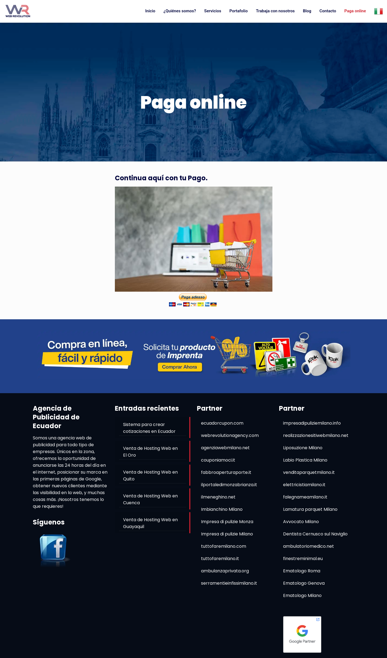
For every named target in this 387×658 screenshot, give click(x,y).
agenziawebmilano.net (225, 448)
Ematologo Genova (304, 583)
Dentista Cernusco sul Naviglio (315, 534)
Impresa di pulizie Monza (227, 521)
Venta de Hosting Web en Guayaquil (150, 523)
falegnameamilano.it (305, 497)
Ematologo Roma (301, 571)
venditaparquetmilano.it (309, 472)
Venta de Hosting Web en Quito (150, 475)
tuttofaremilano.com (223, 546)
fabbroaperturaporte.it (226, 472)
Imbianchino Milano (222, 509)
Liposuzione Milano (302, 448)
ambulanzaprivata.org (225, 571)
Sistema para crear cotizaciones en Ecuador (149, 427)
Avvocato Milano (301, 521)
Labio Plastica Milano (305, 460)
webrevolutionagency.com (230, 435)
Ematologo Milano (302, 595)
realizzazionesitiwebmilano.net (315, 435)
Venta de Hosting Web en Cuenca (150, 499)
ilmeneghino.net (218, 497)
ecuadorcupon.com (222, 423)
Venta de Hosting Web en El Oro (150, 451)
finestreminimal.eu (303, 558)
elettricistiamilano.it (304, 485)
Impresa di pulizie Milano (227, 534)
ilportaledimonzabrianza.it (229, 485)
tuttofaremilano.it (220, 558)
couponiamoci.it (218, 460)
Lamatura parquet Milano (310, 509)
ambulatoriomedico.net (308, 546)
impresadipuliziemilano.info (312, 423)
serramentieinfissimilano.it (229, 583)
